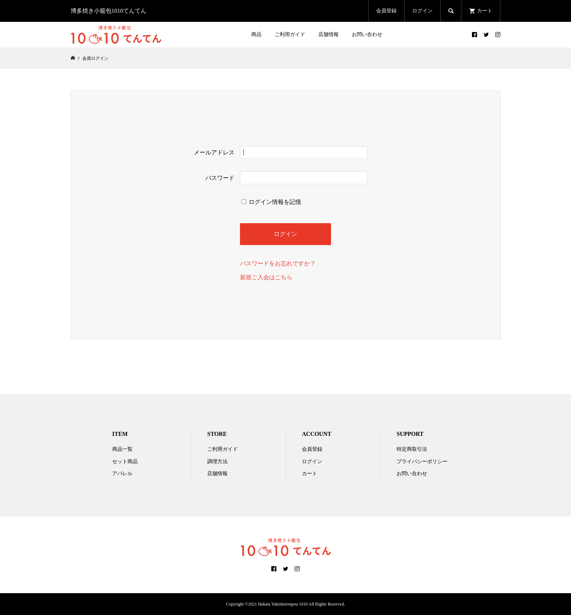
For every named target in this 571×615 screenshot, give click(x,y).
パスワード (220, 178)
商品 (256, 34)
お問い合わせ (367, 34)
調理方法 (217, 461)
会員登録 (386, 10)
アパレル (122, 473)
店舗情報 (328, 34)
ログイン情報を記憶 (271, 202)
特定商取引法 (412, 449)
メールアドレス (214, 152)
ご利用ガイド (290, 34)
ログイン (422, 10)
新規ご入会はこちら (266, 277)
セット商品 (125, 461)
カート (309, 473)
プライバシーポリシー (422, 461)
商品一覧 (122, 449)
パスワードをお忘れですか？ (278, 263)
